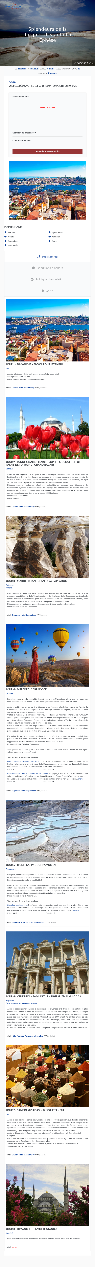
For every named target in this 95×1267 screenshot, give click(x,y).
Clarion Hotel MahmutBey (23, 388)
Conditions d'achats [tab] (47, 268)
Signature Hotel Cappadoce (24, 615)
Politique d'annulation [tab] (47, 279)
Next (82, 190)
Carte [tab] (47, 290)
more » (81, 779)
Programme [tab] (47, 256)
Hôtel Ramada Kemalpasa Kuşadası (27, 1036)
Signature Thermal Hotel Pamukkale (28, 922)
